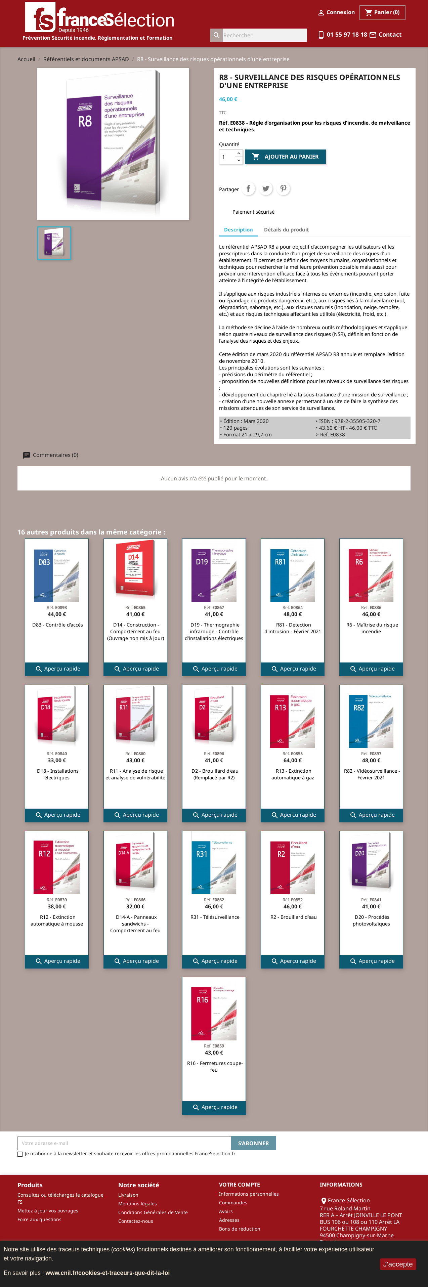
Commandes (233, 1202)
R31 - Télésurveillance (215, 917)
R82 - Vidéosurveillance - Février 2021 (372, 774)
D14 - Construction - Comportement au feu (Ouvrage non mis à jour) (135, 631)
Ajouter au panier (285, 157)
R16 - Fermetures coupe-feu (215, 1066)
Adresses (229, 1220)
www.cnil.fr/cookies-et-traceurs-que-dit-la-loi (108, 1273)
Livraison (128, 1195)
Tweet (265, 188)
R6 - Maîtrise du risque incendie (372, 628)
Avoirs (226, 1211)
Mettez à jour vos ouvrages (47, 1210)
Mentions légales (137, 1203)
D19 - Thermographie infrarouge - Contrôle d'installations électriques (214, 631)
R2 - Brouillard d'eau (293, 917)
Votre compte (239, 1184)
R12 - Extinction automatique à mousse (57, 920)
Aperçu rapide (57, 669)
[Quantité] (227, 156)
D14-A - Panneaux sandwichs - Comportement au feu (135, 924)
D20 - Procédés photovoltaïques (371, 920)
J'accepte (398, 1264)
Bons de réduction (239, 1229)
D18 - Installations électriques (58, 774)
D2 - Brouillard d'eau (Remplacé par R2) (215, 774)
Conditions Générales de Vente (153, 1212)
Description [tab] (238, 229)
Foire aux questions (39, 1219)
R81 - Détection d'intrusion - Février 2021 (292, 628)
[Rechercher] (258, 35)
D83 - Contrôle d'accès (57, 624)
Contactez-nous (135, 1221)
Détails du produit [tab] (286, 229)
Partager (248, 188)
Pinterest (283, 188)
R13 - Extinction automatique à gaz (292, 774)
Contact (385, 34)
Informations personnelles (249, 1194)
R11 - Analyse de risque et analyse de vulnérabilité (135, 774)
